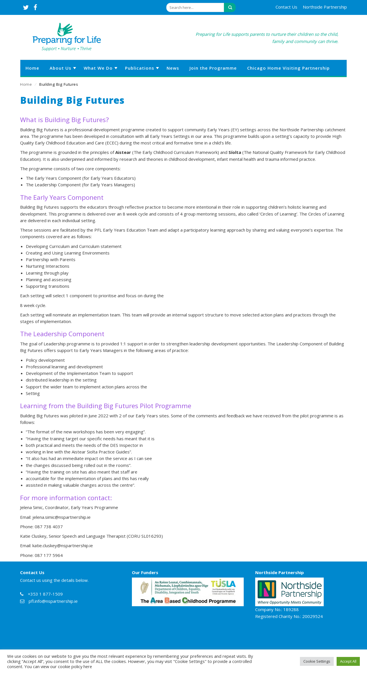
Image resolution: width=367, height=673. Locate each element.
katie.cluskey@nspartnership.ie (62, 545)
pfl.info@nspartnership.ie (53, 601)
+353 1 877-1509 (45, 594)
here (87, 666)
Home (26, 84)
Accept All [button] (348, 661)
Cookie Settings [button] (316, 661)
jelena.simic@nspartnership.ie (61, 517)
